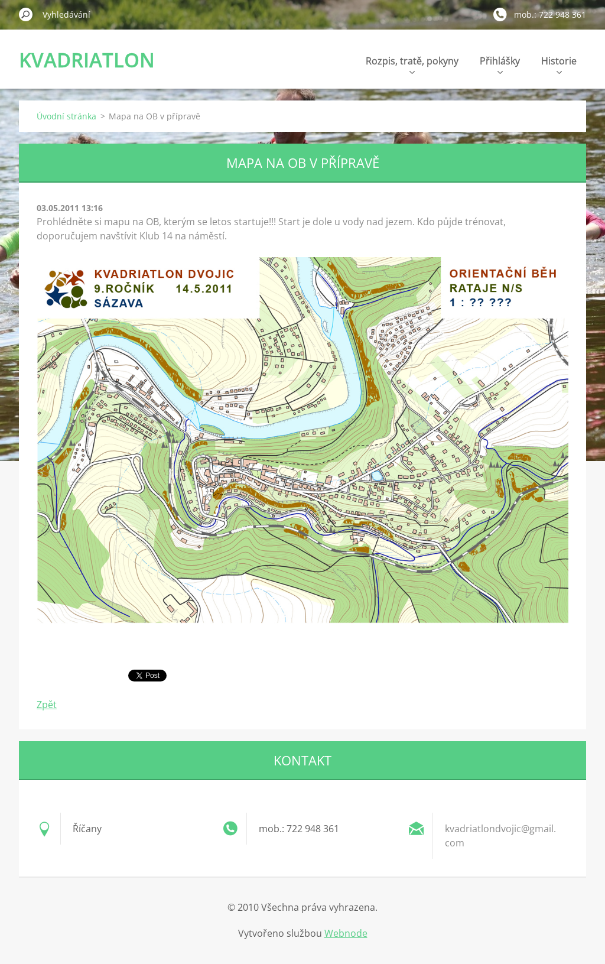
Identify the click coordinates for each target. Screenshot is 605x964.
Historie (558, 64)
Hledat (26, 14)
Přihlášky (500, 64)
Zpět (47, 704)
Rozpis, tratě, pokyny (412, 64)
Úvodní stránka (66, 116)
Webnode (345, 933)
